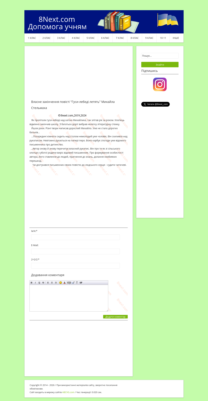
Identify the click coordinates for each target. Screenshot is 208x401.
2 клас (47, 37)
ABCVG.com (68, 392)
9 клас (149, 37)
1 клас (32, 37)
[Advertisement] (78, 75)
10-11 (163, 37)
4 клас (76, 37)
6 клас (105, 37)
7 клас (120, 37)
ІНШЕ (176, 37)
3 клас (61, 37)
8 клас (135, 37)
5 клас (91, 37)
